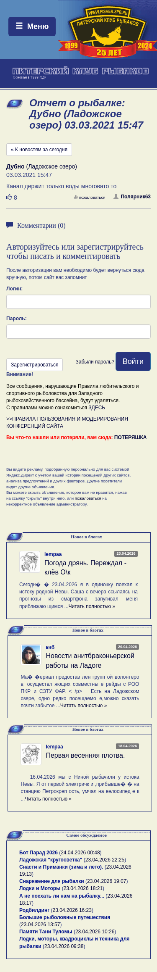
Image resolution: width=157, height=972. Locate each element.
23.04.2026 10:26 (94, 932)
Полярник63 (132, 197)
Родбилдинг (34, 910)
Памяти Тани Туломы (45, 932)
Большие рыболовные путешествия (64, 917)
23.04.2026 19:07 (106, 881)
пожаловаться (90, 197)
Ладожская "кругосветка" (51, 860)
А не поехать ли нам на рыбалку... (61, 896)
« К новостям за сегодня (39, 150)
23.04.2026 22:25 (104, 860)
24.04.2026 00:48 (80, 853)
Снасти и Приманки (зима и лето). (61, 867)
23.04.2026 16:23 (72, 910)
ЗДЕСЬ (96, 408)
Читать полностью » (92, 606)
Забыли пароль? (94, 362)
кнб (50, 648)
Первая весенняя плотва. (85, 755)
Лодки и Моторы (39, 888)
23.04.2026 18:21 (83, 888)
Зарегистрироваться (34, 365)
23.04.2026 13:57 (40, 924)
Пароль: (16, 318)
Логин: (14, 289)
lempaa (53, 554)
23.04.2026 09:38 (63, 946)
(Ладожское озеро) (41, 166)
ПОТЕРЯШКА (130, 437)
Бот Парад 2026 (38, 853)
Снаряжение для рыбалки (51, 881)
